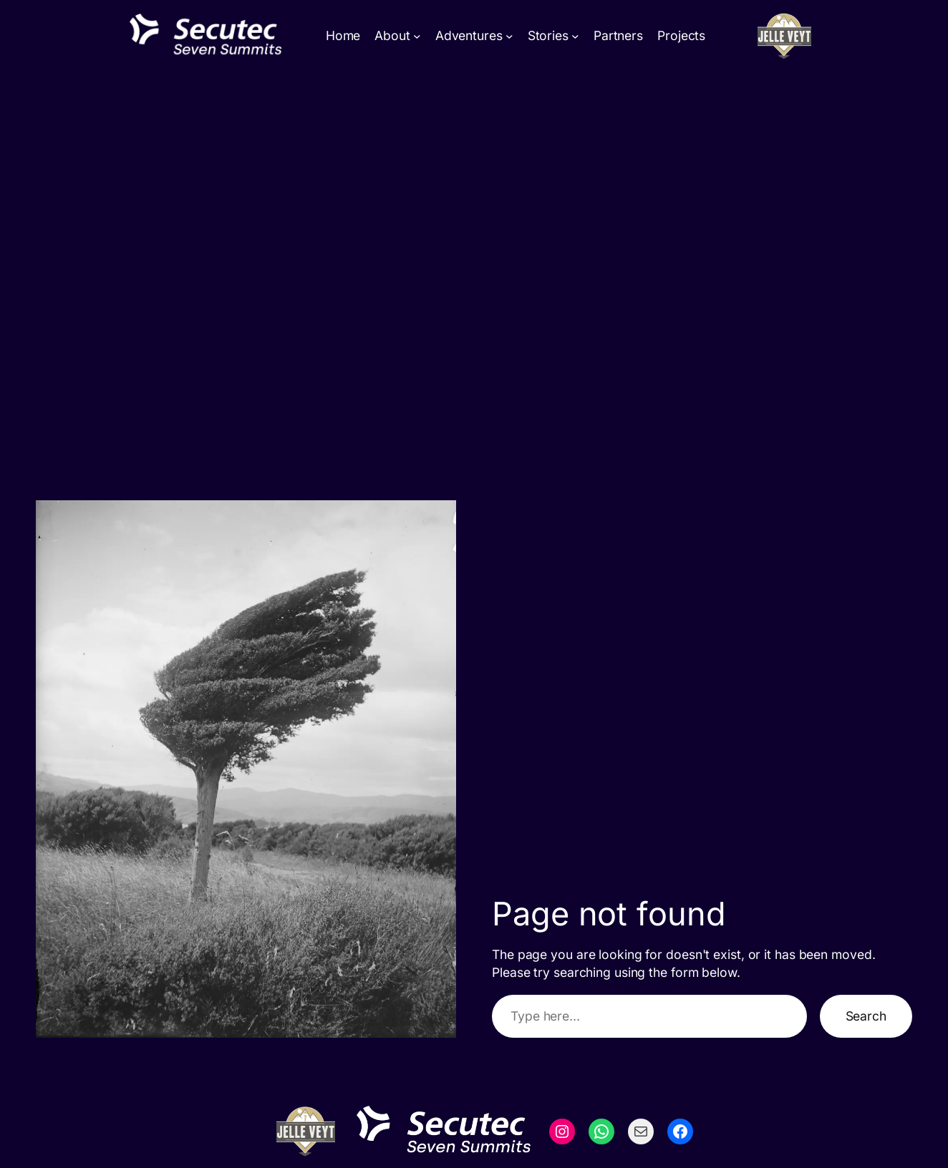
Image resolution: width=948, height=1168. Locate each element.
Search (866, 1015)
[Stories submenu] (575, 36)
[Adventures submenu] (509, 36)
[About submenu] (417, 36)
